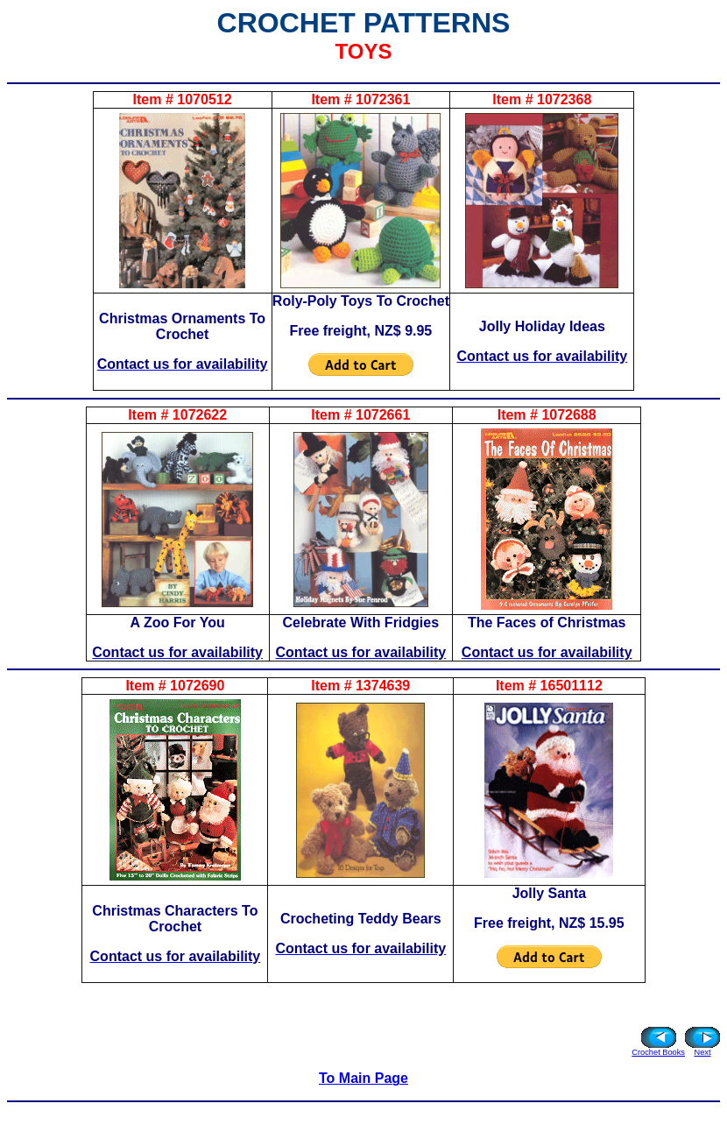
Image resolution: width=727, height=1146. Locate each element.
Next (702, 1052)
